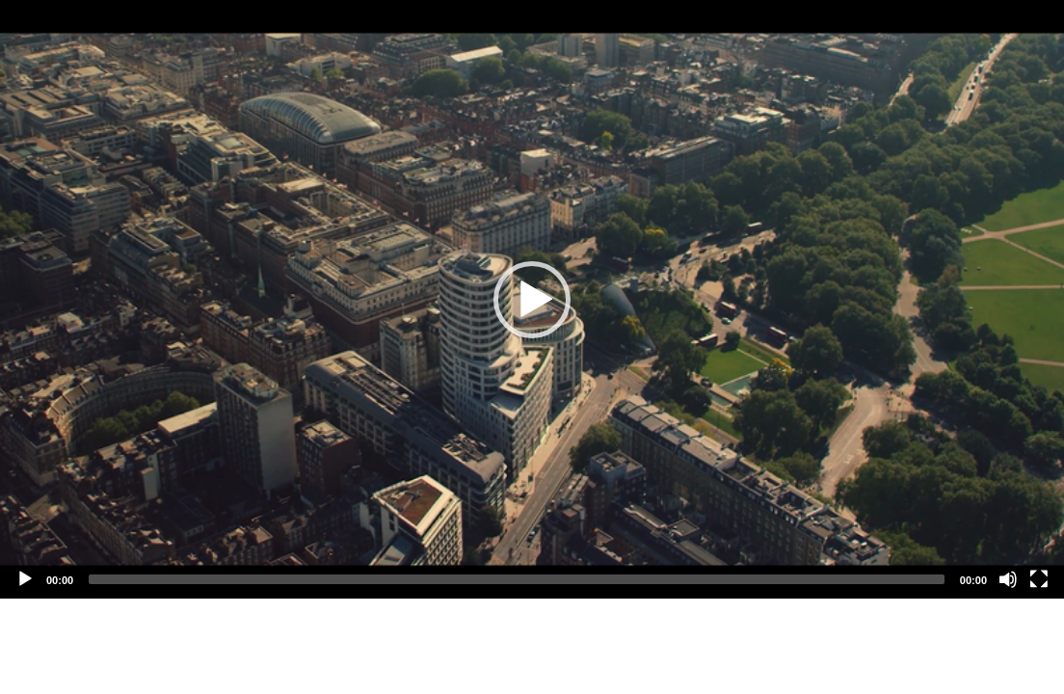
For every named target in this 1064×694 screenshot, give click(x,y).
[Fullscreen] (1039, 579)
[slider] (516, 579)
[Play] (25, 579)
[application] (532, 299)
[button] (532, 299)
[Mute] (1008, 579)
